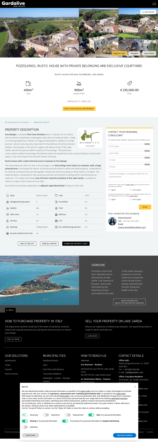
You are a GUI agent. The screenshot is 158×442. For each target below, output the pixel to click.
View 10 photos (149, 53)
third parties (64, 396)
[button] (135, 387)
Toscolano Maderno (52, 373)
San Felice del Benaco (53, 369)
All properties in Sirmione (17, 122)
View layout (134, 53)
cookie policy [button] (120, 394)
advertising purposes (119, 398)
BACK (11, 310)
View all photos (49, 244)
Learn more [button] (30, 435)
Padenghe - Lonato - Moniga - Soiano (57, 380)
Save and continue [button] (124, 435)
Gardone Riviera (50, 360)
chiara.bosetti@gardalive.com (132, 227)
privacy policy (130, 185)
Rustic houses (11, 373)
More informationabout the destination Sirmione (129, 302)
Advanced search (41, 122)
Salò (45, 365)
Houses (8, 369)
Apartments (10, 360)
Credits (150, 435)
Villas (7, 365)
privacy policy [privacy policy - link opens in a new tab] (85, 391)
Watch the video (119, 53)
